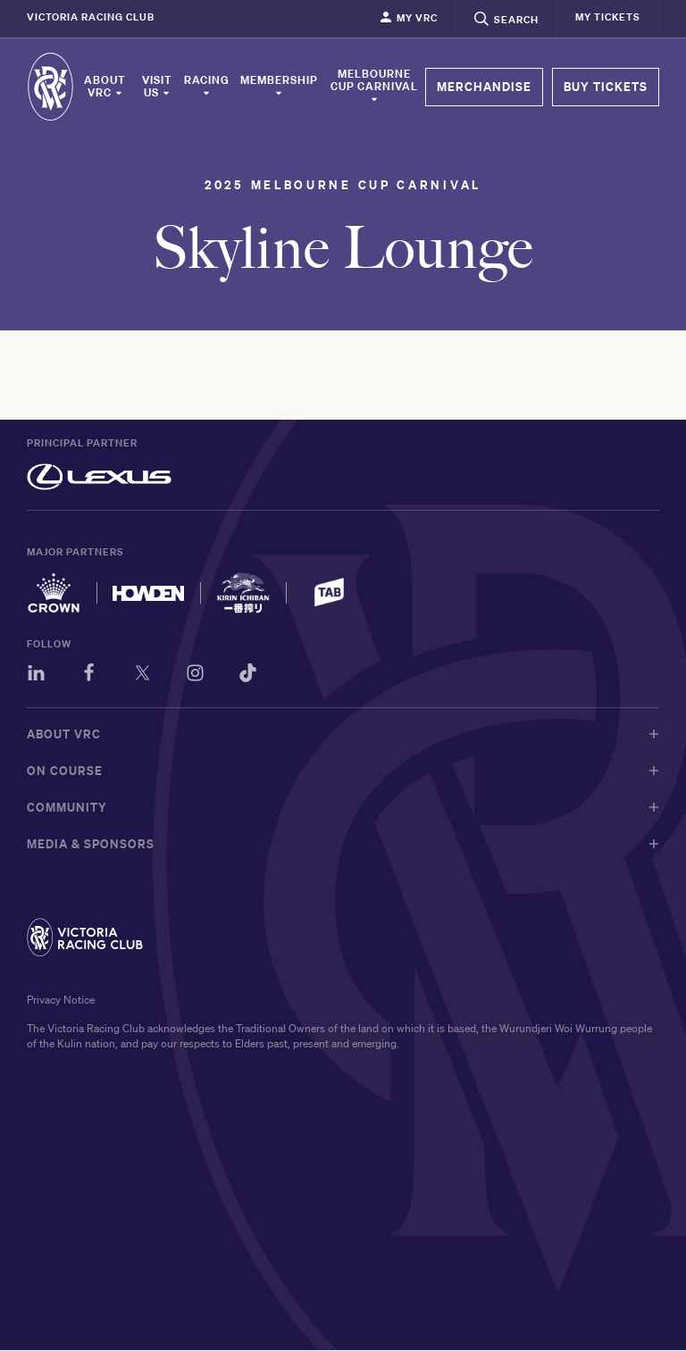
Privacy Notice (61, 1000)
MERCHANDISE (484, 87)
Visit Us (157, 86)
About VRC (105, 86)
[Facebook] (89, 676)
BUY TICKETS (606, 87)
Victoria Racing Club (91, 17)
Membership (279, 85)
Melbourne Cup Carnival (374, 86)
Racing (207, 85)
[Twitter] (143, 676)
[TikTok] (250, 676)
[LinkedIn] (36, 676)
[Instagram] (197, 676)
